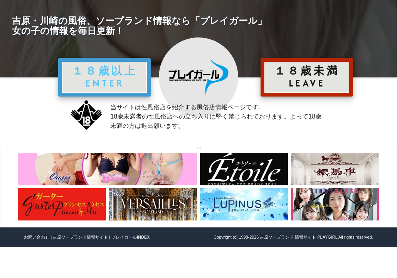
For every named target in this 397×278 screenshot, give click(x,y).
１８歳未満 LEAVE (306, 77)
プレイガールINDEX (130, 237)
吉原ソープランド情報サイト (80, 237)
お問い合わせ (36, 237)
